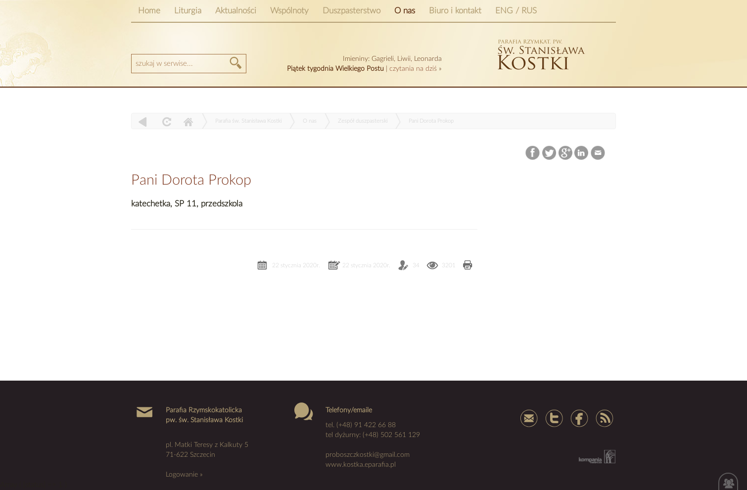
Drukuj (467, 266)
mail (529, 417)
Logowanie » (184, 474)
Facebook (533, 153)
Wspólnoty (289, 10)
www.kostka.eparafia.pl (361, 464)
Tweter (554, 417)
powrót (143, 121)
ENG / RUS (516, 10)
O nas (404, 10)
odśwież (165, 121)
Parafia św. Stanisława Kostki (248, 121)
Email (598, 153)
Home (149, 10)
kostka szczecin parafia (540, 53)
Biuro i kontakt (455, 10)
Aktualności (235, 10)
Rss (603, 417)
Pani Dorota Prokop (431, 121)
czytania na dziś (413, 68)
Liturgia (187, 10)
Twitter (549, 153)
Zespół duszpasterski (362, 121)
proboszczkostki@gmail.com (368, 454)
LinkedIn (582, 153)
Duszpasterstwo (351, 10)
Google (565, 153)
